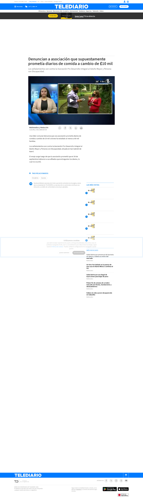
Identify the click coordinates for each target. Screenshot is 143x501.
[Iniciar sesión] (124, 1)
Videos (101, 11)
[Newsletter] (128, 2)
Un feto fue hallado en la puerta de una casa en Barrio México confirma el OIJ (99, 266)
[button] (59, 128)
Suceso (43, 178)
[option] (71, 100)
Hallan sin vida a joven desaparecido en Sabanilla (99, 294)
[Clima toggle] (30, 6)
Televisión (95, 11)
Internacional (74, 11)
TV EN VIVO (113, 6)
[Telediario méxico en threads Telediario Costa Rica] (121, 480)
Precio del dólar (49, 1)
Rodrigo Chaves (58, 1)
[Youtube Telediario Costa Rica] (126, 480)
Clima (42, 1)
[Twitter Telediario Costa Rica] (111, 480)
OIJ (38, 1)
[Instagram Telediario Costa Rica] (116, 480)
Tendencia (82, 11)
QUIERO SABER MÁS (64, 251)
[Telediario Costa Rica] (71, 6)
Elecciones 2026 (57, 11)
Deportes (89, 11)
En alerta (66, 11)
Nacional (49, 11)
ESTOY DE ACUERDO (79, 251)
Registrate (124, 6)
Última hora (42, 11)
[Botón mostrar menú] (18, 6)
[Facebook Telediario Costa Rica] (106, 480)
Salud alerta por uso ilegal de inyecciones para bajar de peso (97, 276)
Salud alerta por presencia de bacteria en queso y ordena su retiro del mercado (100, 256)
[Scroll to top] (126, 475)
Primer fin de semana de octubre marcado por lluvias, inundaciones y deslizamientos (99, 285)
